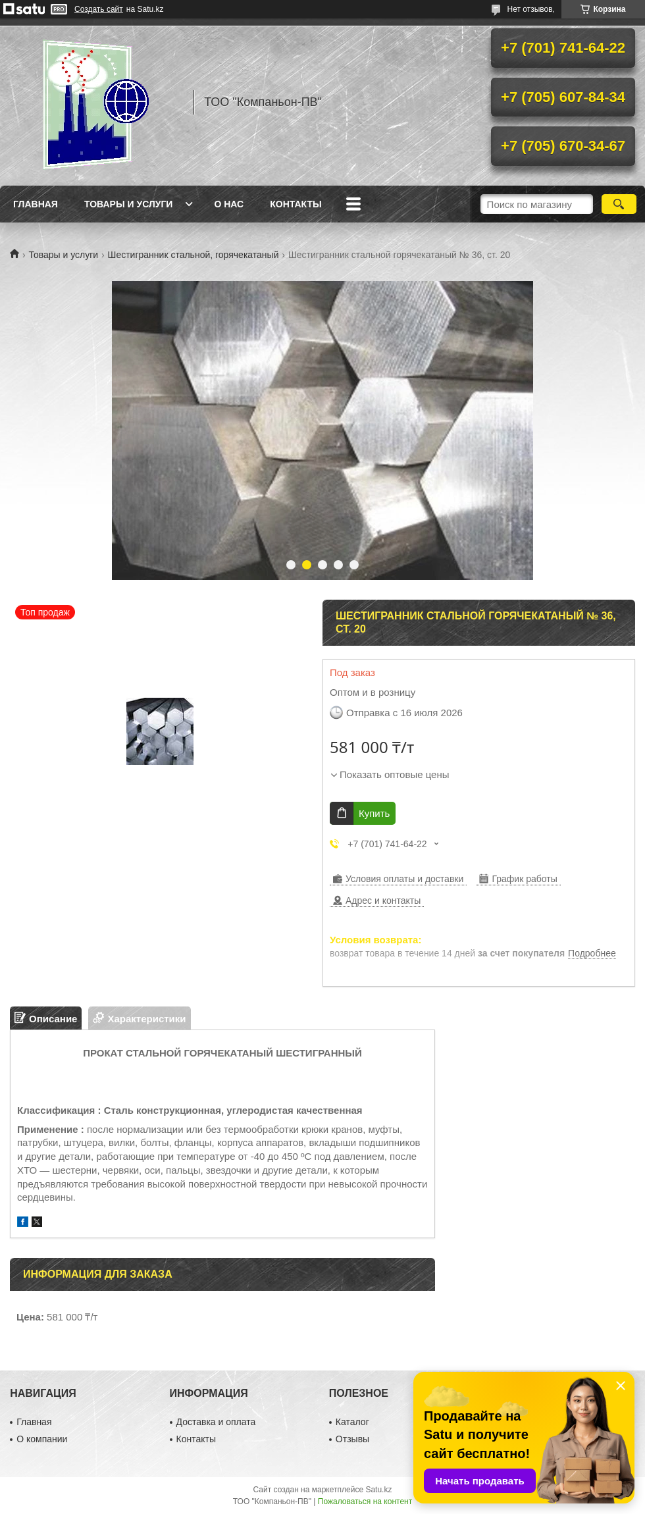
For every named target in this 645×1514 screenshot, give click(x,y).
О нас (229, 204)
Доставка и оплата (216, 1422)
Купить (374, 813)
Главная (35, 204)
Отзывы (352, 1439)
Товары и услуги (128, 204)
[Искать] (619, 204)
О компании (41, 1439)
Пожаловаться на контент (365, 1501)
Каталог (352, 1422)
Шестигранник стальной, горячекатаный (193, 254)
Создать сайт (98, 9)
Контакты (295, 204)
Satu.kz (378, 1489)
